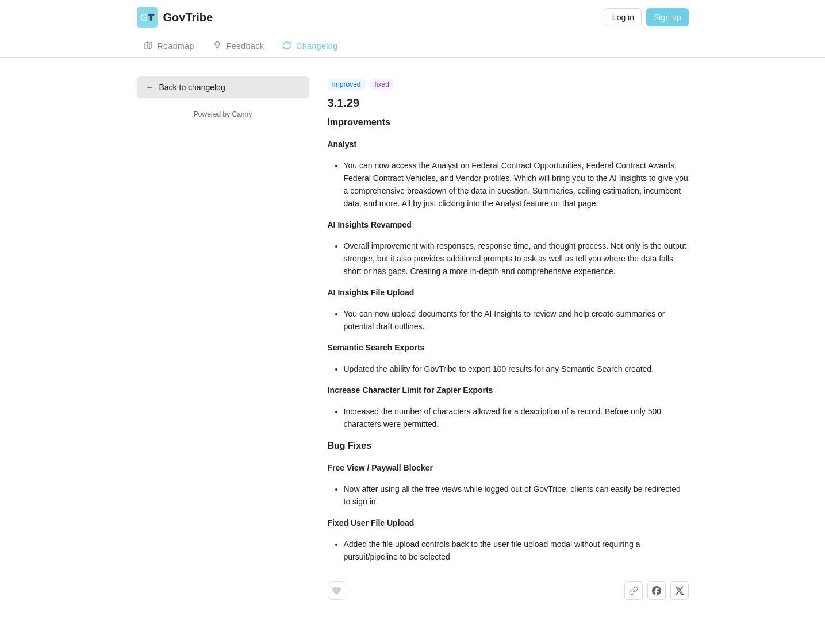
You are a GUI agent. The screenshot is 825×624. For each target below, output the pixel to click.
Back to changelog (185, 87)
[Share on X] (679, 590)
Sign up (667, 17)
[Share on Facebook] (656, 590)
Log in (623, 17)
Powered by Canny (223, 114)
